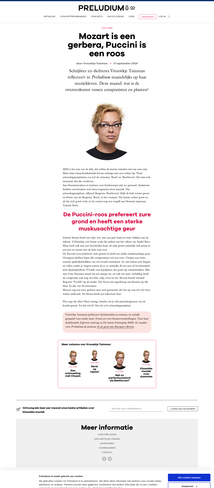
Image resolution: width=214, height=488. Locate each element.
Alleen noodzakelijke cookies (189, 480)
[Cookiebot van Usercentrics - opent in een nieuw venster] (19, 482)
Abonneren (148, 16)
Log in (162, 16)
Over (131, 16)
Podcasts (97, 16)
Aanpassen (189, 472)
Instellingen (45, 482)
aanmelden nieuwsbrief (182, 408)
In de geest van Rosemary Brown (115, 327)
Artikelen (49, 16)
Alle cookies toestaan (189, 463)
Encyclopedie (115, 16)
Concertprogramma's (73, 16)
